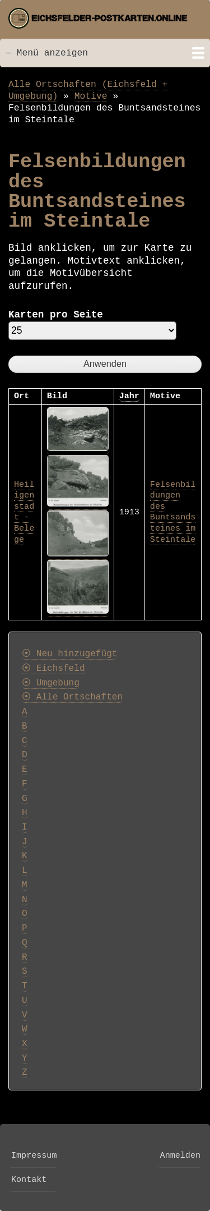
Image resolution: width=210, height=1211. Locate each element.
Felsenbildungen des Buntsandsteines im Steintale (172, 512)
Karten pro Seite (55, 314)
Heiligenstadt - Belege (24, 512)
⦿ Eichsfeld (53, 669)
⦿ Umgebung (51, 683)
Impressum (34, 1155)
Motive (91, 96)
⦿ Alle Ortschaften (72, 697)
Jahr (129, 396)
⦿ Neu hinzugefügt (69, 654)
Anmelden (180, 1155)
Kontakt (28, 1180)
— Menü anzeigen (47, 53)
